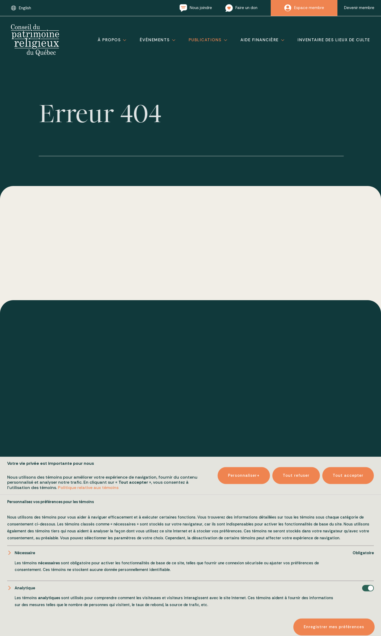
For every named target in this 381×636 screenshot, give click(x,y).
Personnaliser (244, 613)
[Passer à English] (21, 8)
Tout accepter (348, 613)
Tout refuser (296, 613)
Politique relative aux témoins (88, 625)
